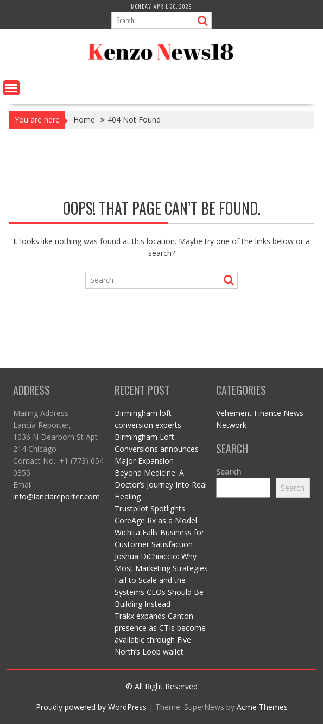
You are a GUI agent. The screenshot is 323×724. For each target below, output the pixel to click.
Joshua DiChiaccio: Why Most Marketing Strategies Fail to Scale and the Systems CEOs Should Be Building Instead (161, 580)
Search (229, 471)
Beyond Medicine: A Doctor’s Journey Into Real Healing (161, 484)
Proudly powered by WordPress (91, 707)
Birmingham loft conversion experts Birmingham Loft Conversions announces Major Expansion (157, 437)
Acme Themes (262, 707)
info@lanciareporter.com (56, 496)
